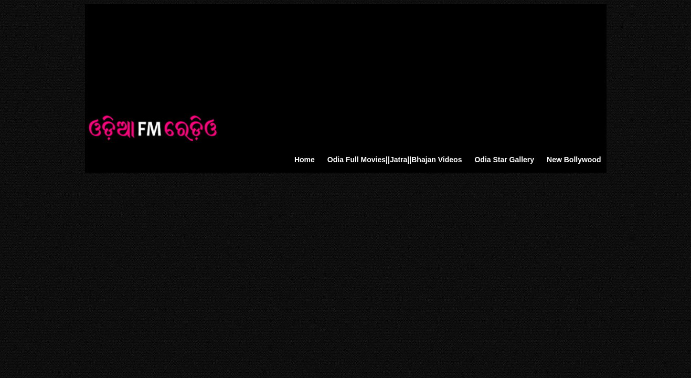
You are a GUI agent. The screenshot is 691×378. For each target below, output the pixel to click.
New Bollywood (574, 159)
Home (304, 159)
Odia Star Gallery (504, 159)
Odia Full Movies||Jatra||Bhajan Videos (394, 159)
